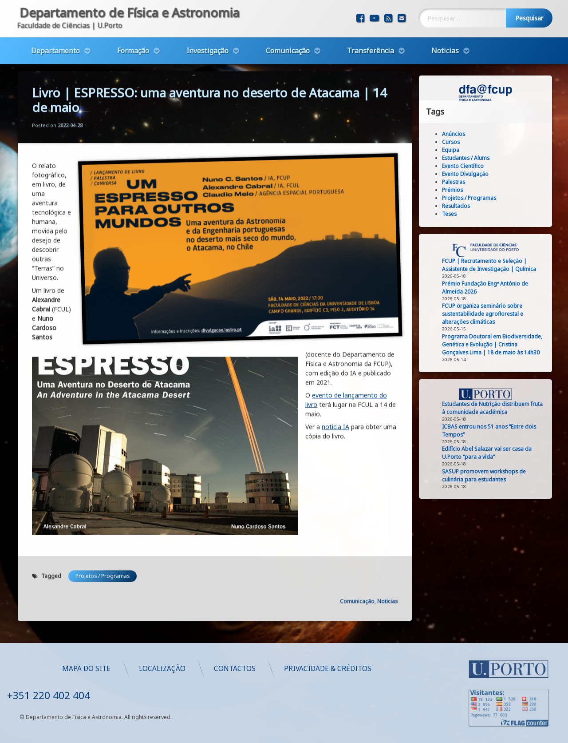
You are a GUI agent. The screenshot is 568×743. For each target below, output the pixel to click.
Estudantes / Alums (512, 158)
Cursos (498, 142)
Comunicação (288, 27)
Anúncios (500, 134)
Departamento (55, 27)
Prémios (499, 190)
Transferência (370, 27)
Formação (133, 27)
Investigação (207, 27)
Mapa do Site (349, 668)
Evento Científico (510, 166)
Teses (496, 214)
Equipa (497, 150)
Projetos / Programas (102, 378)
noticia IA (335, 229)
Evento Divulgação (512, 174)
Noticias (445, 27)
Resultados (503, 206)
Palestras (500, 182)
